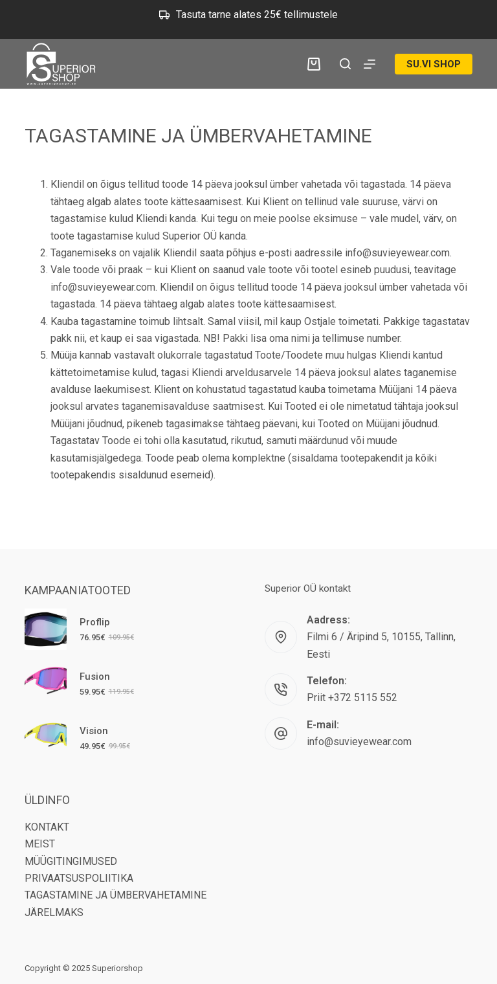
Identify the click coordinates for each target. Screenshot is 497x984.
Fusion (95, 676)
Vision (94, 731)
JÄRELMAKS (54, 912)
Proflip (95, 622)
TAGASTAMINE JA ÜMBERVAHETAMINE (115, 895)
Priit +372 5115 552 (352, 697)
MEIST (40, 844)
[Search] (345, 63)
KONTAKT (47, 827)
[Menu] (369, 64)
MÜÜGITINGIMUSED (71, 861)
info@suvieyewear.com (359, 741)
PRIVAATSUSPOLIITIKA (79, 878)
